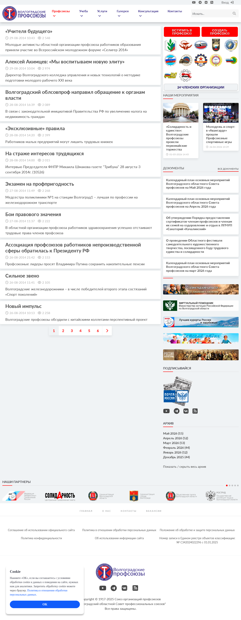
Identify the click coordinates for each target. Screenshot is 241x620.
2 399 (46, 135)
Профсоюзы (61, 13)
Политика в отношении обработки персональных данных (119, 530)
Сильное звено (22, 275)
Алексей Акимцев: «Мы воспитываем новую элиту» (64, 61)
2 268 (46, 190)
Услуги (102, 13)
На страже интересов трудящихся (44, 153)
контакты (128, 511)
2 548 (46, 38)
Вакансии (154, 511)
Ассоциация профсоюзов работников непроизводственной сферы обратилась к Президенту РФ (73, 247)
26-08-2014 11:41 (22, 282)
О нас (106, 511)
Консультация (148, 13)
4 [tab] (235, 485)
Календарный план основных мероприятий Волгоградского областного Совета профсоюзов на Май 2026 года (198, 183)
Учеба (83, 13)
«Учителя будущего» (28, 31)
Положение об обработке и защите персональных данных (197, 530)
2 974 (46, 68)
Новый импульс (23, 306)
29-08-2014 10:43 (22, 38)
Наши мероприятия (181, 95)
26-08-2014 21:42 (22, 257)
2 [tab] (229, 485)
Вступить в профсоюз (182, 31)
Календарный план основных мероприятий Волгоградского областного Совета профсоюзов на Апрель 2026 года (198, 202)
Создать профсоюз (219, 31)
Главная (86, 511)
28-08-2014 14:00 (22, 160)
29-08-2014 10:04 (22, 68)
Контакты (175, 11)
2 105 (46, 282)
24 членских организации (200, 87)
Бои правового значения (33, 214)
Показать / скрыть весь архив (184, 466)
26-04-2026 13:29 (219, 146)
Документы (173, 168)
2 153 (46, 257)
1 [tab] (227, 485)
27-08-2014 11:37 (22, 221)
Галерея (123, 13)
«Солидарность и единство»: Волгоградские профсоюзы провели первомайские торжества (178, 138)
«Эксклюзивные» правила (35, 128)
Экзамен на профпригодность (39, 184)
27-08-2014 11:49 (22, 190)
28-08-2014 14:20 (22, 135)
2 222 (46, 221)
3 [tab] (232, 485)
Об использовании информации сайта (119, 538)
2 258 (46, 313)
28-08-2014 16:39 (22, 104)
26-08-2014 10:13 (22, 313)
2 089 (46, 104)
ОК (44, 604)
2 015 (46, 160)
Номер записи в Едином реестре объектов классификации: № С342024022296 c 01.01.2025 (197, 540)
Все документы (228, 168)
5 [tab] (238, 485)
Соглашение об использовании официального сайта (41, 530)
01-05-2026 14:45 (179, 154)
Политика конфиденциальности (41, 538)
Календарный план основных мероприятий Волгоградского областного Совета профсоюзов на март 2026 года (198, 266)
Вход (227, 2)
